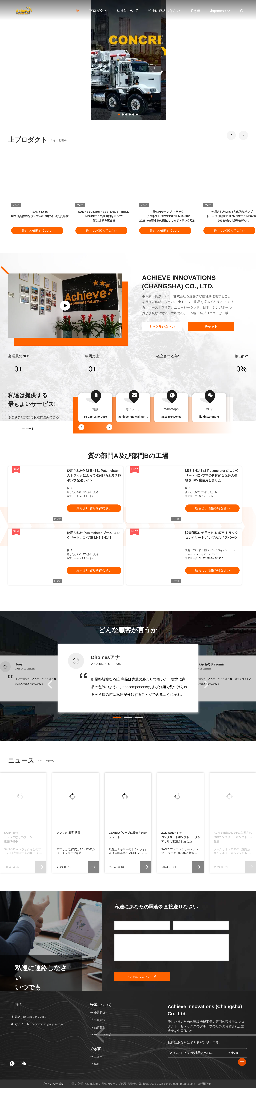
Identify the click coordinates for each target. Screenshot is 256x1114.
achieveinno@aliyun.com (135, 416)
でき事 (195, 11)
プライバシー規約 (53, 1083)
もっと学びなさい (162, 326)
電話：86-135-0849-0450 (28, 1016)
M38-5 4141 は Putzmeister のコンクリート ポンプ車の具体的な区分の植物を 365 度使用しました (212, 475)
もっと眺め (58, 140)
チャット (28, 428)
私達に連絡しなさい (164, 11)
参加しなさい (235, 1052)
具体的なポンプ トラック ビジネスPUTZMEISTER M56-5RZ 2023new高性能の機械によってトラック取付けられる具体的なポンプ (182, 216)
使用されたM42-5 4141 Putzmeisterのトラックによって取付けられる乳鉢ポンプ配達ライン (94, 475)
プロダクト (98, 11)
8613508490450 (171, 416)
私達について (127, 11)
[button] (231, 135)
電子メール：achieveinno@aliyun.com (37, 1024)
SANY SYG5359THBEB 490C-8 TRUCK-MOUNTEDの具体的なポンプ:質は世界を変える (104, 216)
